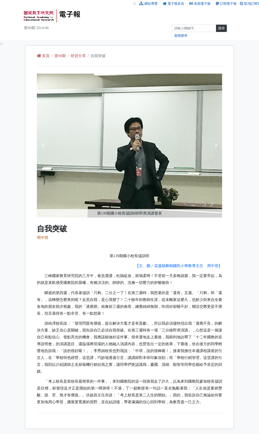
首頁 (43, 56)
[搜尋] (194, 28)
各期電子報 (200, 3)
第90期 (60, 56)
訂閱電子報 (226, 3)
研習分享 (78, 56)
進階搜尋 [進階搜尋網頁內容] (180, 35)
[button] (51, 146)
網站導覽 (148, 3)
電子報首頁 (173, 3)
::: (134, 3)
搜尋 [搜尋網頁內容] (221, 28)
